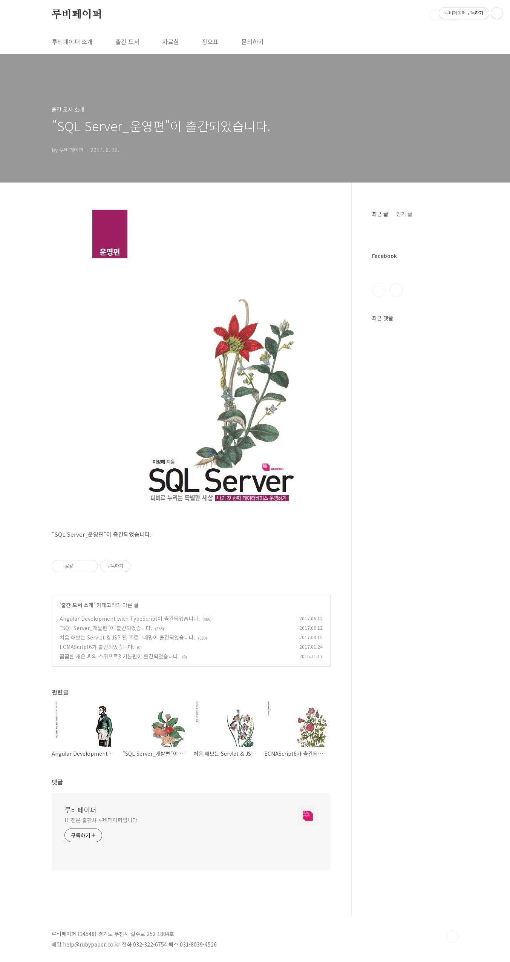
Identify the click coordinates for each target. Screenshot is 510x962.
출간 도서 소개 (77, 605)
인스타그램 (396, 290)
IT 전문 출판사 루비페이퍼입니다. (101, 820)
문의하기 (252, 41)
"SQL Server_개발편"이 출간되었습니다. (106, 628)
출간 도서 (127, 41)
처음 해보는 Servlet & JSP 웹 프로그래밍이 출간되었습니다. (127, 637)
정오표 (210, 41)
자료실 (170, 41)
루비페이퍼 (77, 14)
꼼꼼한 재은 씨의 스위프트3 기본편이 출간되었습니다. (119, 656)
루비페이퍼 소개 (72, 41)
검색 (435, 15)
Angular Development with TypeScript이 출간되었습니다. (130, 618)
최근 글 (380, 214)
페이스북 (379, 290)
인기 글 (404, 214)
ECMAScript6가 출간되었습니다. (97, 647)
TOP (453, 937)
